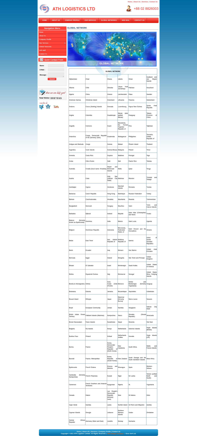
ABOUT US (56, 20)
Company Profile (45, 39)
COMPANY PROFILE (72, 20)
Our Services (43, 43)
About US (85, 431)
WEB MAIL (126, 20)
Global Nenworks (45, 46)
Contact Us (153, 2)
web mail (42, 50)
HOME (44, 20)
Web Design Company (115, 433)
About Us (136, 2)
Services (145, 2)
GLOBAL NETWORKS (109, 20)
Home (130, 2)
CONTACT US (139, 20)
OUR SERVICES (90, 20)
